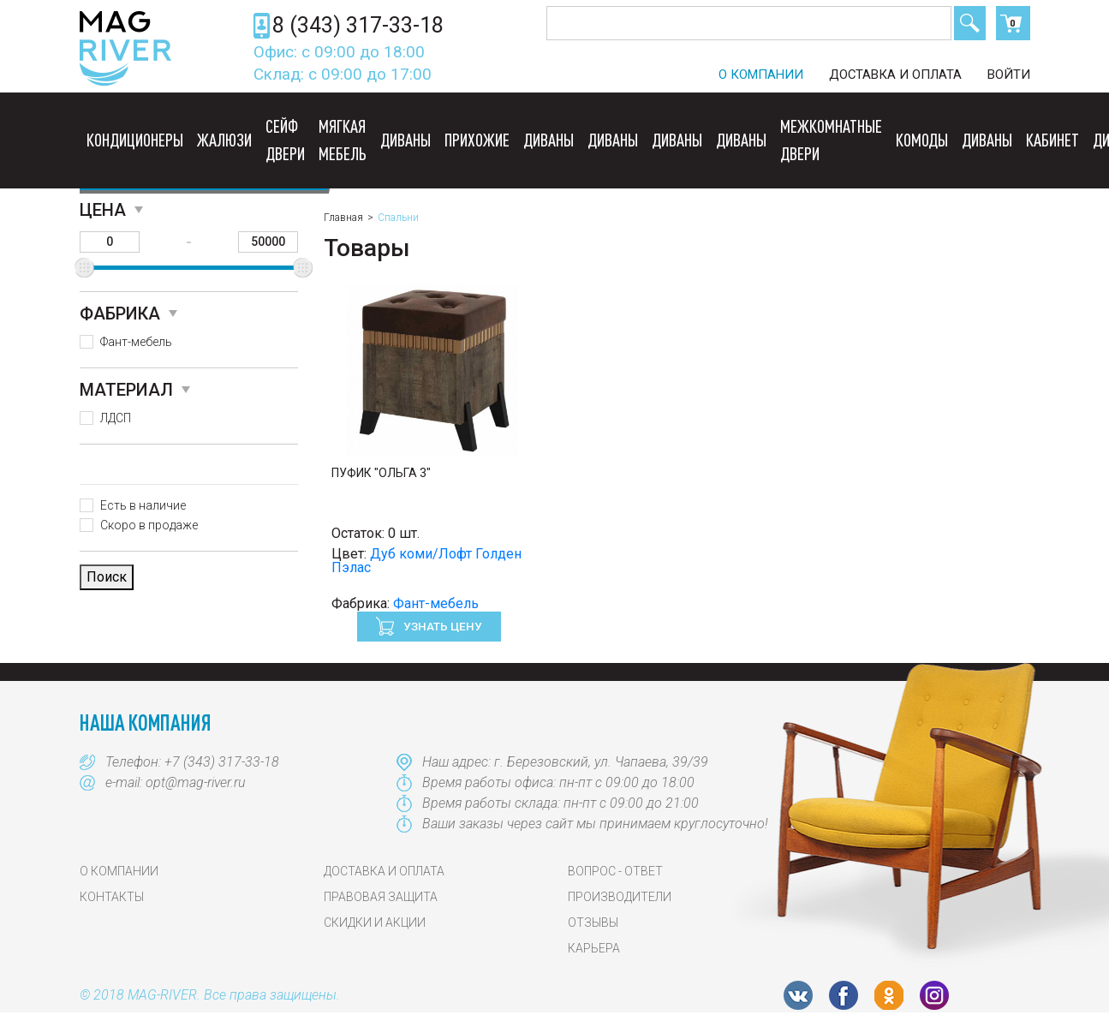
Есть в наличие (143, 505)
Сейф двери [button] (285, 140)
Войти (1008, 74)
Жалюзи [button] (224, 139)
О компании (760, 74)
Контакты (112, 897)
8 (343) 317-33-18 (358, 25)
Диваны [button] (405, 139)
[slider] (84, 268)
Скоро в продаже (149, 525)
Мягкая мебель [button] (343, 140)
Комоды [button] (922, 139)
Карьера (594, 948)
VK (798, 995)
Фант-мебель (136, 342)
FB (843, 995)
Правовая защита (381, 897)
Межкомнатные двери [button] (831, 140)
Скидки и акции (375, 922)
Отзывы (593, 922)
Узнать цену (441, 626)
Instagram (934, 995)
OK (888, 995)
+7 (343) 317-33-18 (221, 762)
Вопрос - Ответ (615, 871)
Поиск (970, 23)
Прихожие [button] (477, 139)
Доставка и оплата (895, 74)
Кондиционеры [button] (134, 139)
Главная (343, 218)
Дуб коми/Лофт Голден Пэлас (426, 561)
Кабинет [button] (1052, 139)
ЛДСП (115, 418)
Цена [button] (103, 209)
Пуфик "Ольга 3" (381, 473)
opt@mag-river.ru (196, 782)
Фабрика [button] (120, 313)
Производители (619, 897)
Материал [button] (126, 389)
